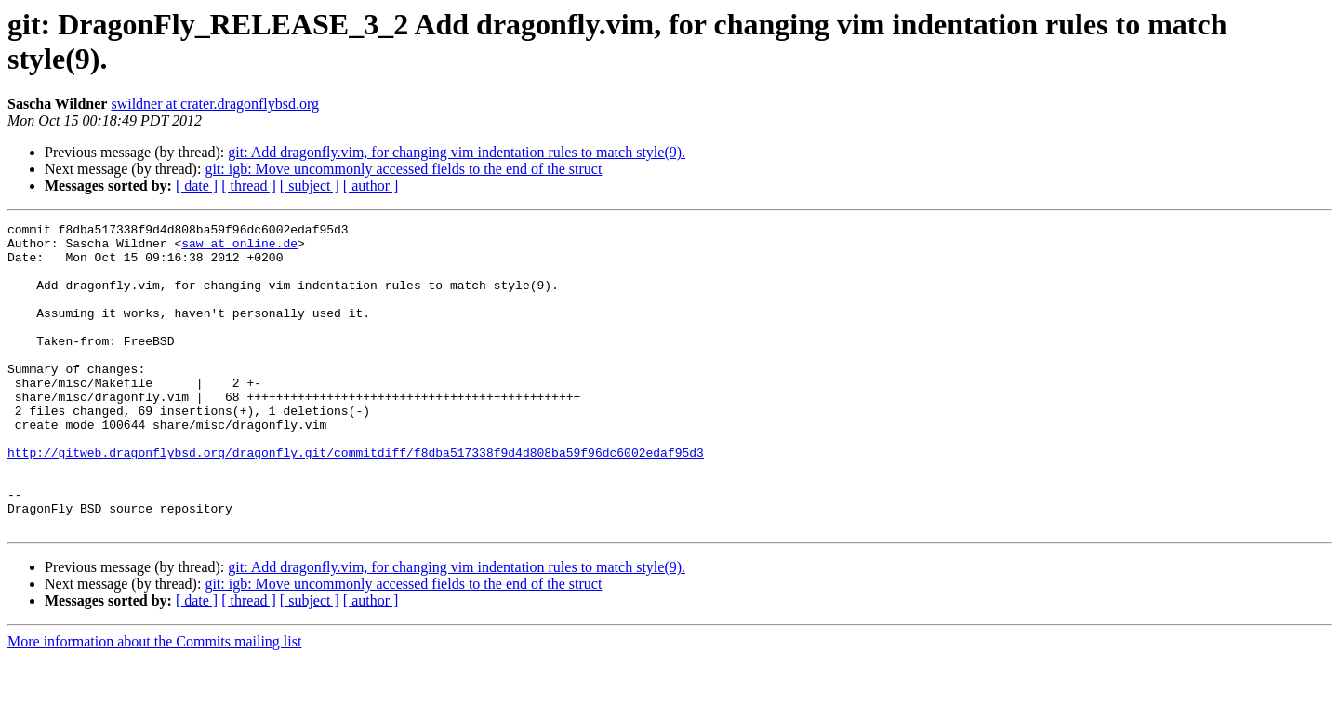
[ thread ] (248, 185)
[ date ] (197, 185)
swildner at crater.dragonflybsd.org (215, 104)
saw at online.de (239, 248)
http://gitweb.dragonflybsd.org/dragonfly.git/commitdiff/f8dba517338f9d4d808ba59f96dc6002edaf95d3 (355, 499)
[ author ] (371, 185)
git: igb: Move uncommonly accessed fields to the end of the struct (403, 169)
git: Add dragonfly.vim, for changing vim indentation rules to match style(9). (456, 152)
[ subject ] (309, 185)
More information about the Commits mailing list (154, 703)
